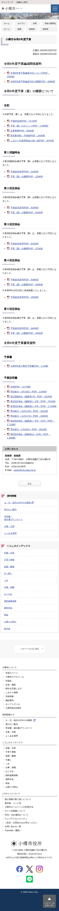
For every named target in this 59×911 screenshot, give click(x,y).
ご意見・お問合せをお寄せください (21, 823)
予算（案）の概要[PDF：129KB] (26, 176)
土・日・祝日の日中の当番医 (19, 502)
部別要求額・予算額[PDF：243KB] (27, 135)
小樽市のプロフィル (15, 677)
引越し (9, 760)
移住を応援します (14, 688)
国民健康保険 (10, 601)
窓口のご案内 (10, 509)
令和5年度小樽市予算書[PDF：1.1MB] (29, 366)
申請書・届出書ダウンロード (19, 728)
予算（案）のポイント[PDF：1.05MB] (29, 126)
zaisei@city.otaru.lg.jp (25, 470)
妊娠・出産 (9, 553)
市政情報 (10, 696)
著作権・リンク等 (13, 803)
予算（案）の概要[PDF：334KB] (26, 333)
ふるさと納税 (12, 692)
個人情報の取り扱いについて (18, 799)
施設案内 (10, 700)
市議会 (9, 681)
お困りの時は (10, 621)
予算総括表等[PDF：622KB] (24, 243)
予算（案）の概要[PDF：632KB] (26, 212)
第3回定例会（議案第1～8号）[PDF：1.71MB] (33, 406)
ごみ (6, 580)
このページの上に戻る (29, 649)
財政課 (45, 29)
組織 (19, 29)
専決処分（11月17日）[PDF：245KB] (29, 416)
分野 (35, 23)
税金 (6, 615)
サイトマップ (7, 2)
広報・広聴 (9, 526)
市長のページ (12, 673)
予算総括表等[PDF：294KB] (24, 297)
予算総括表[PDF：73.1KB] (23, 121)
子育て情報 (9, 560)
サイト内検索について (15, 811)
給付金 (7, 628)
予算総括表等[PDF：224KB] (24, 171)
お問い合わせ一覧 (13, 826)
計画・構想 (11, 685)
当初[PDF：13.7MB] (20, 387)
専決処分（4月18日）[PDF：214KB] (28, 391)
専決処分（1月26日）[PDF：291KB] (28, 429)
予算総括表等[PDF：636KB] (24, 279)
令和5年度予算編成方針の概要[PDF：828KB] (32, 81)
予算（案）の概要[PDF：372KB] (26, 248)
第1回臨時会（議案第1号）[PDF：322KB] (31, 396)
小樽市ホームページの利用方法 (19, 807)
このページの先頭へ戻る (49, 904)
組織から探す (22, 2)
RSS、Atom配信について (16, 815)
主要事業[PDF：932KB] (22, 130)
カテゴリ (21, 23)
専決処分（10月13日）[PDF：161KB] (29, 411)
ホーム (7, 23)
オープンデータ (13, 704)
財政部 (32, 29)
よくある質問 (10, 533)
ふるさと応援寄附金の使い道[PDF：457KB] (32, 140)
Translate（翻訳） (13, 830)
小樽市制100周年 (13, 708)
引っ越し (8, 573)
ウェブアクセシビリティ (16, 819)
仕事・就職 (9, 587)
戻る (30, 484)
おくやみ (8, 594)
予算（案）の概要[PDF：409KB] (26, 284)
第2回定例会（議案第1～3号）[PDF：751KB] (32, 401)
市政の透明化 (50, 23)
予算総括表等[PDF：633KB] (24, 207)
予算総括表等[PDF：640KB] (24, 328)
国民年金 (8, 608)
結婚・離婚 (9, 566)
